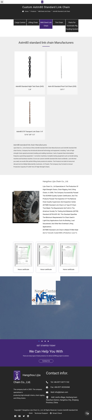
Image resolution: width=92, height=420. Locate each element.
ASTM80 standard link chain (53, 205)
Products (33, 11)
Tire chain (59, 22)
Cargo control (20, 22)
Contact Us (46, 361)
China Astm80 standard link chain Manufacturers (46, 148)
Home (26, 11)
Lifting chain (33, 22)
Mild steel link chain (44, 11)
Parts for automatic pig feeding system (72, 25)
